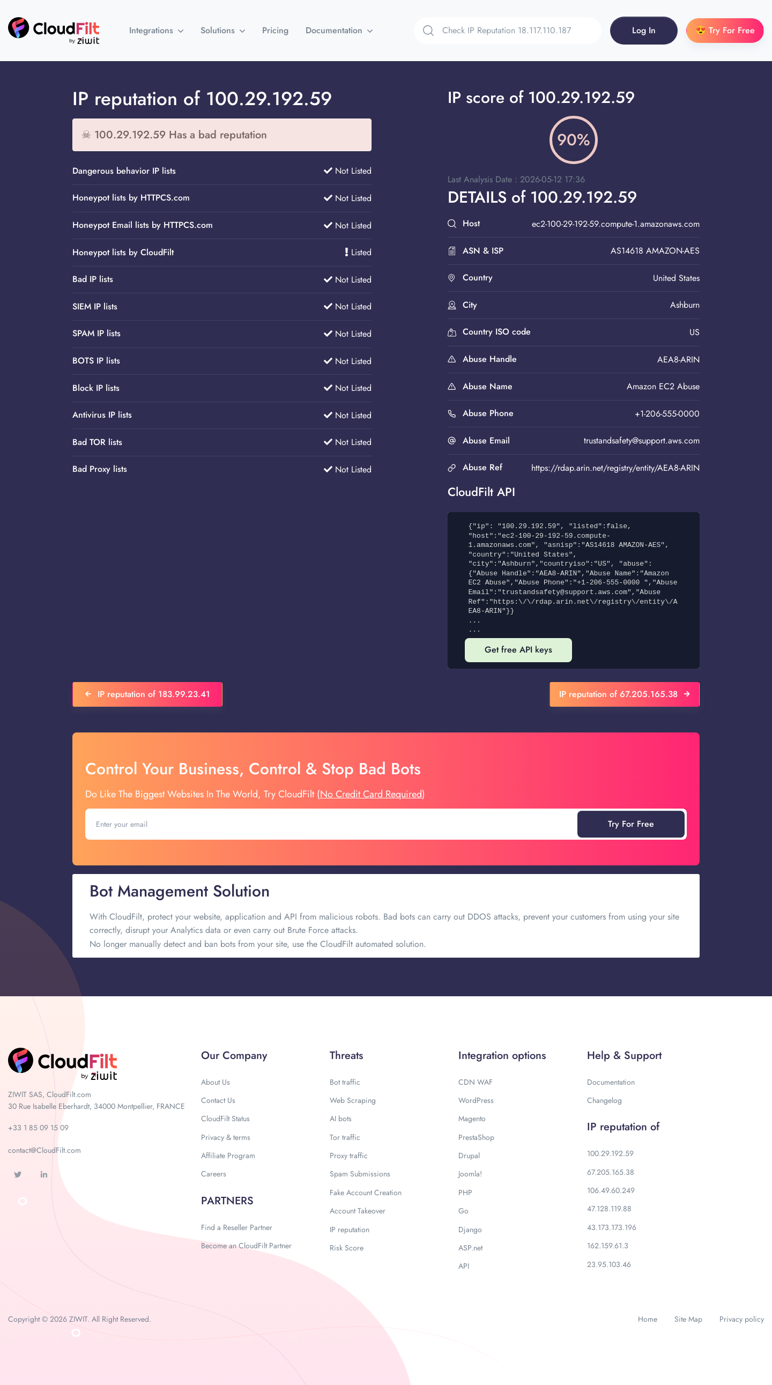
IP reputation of (623, 1127)
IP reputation (349, 1229)
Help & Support (624, 1055)
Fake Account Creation (366, 1192)
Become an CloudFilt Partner (246, 1245)
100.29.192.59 (610, 1153)
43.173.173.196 (611, 1227)
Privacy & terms (225, 1137)
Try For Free (631, 824)
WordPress (476, 1100)
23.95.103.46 (609, 1264)
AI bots (341, 1118)
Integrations (152, 30)
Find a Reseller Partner (236, 1227)
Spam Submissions (360, 1173)
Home (647, 1319)
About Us (215, 1082)
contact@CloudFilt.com (44, 1150)
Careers (213, 1173)
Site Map (688, 1319)
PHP (465, 1192)
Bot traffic (345, 1082)
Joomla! (470, 1173)
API (463, 1266)
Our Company (234, 1055)
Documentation (335, 30)
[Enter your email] (332, 824)
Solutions (219, 30)
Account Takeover (357, 1210)
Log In (644, 30)
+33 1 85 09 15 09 (38, 1127)
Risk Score (346, 1247)
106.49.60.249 (611, 1190)
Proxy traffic (349, 1155)
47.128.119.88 (609, 1208)
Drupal (469, 1155)
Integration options (502, 1055)
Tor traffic (345, 1137)
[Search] (522, 30)
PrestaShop (476, 1137)
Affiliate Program (228, 1155)
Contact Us (218, 1100)
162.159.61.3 (607, 1245)
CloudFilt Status (225, 1118)
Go (463, 1210)
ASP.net (470, 1247)
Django (470, 1229)
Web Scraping (353, 1100)
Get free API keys (518, 649)
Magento (472, 1118)
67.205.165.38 (610, 1172)
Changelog (604, 1100)
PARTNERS (227, 1201)
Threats (346, 1055)
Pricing (275, 30)
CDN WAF (475, 1082)
